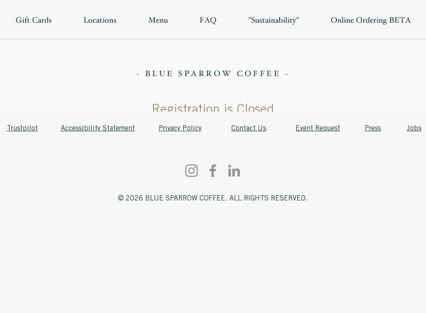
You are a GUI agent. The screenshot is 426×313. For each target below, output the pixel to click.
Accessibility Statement (98, 128)
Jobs (414, 128)
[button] (370, 21)
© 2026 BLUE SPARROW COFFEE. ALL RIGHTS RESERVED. (213, 198)
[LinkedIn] (234, 170)
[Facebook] (212, 170)
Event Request (318, 128)
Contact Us (248, 128)
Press (373, 128)
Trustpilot (22, 128)
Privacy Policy (180, 128)
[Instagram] (191, 170)
